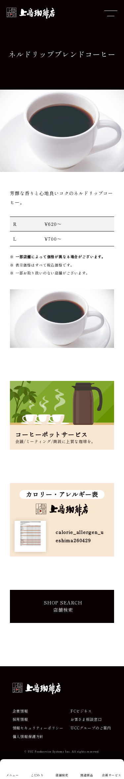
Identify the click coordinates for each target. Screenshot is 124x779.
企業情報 (20, 711)
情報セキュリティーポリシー (38, 727)
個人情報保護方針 (28, 736)
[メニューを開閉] (111, 13)
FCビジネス (81, 711)
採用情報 (20, 719)
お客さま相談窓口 (86, 719)
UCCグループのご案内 (90, 727)
